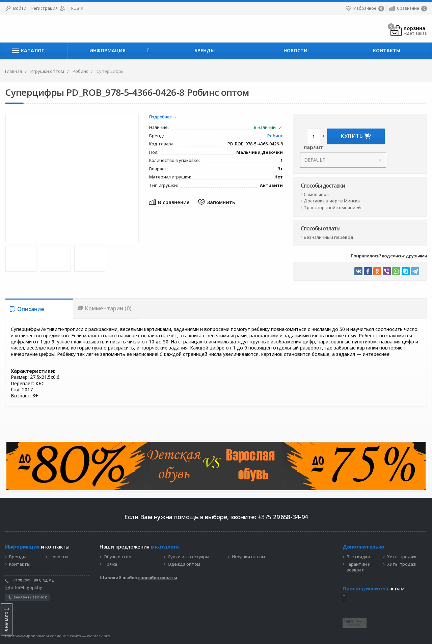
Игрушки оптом (248, 557)
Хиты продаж (401, 557)
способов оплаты (157, 578)
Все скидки (358, 557)
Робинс (275, 136)
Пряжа (110, 564)
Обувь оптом (118, 557)
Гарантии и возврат (359, 567)
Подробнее (160, 117)
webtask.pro (98, 635)
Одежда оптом (184, 564)
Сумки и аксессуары (188, 557)
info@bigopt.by (23, 587)
